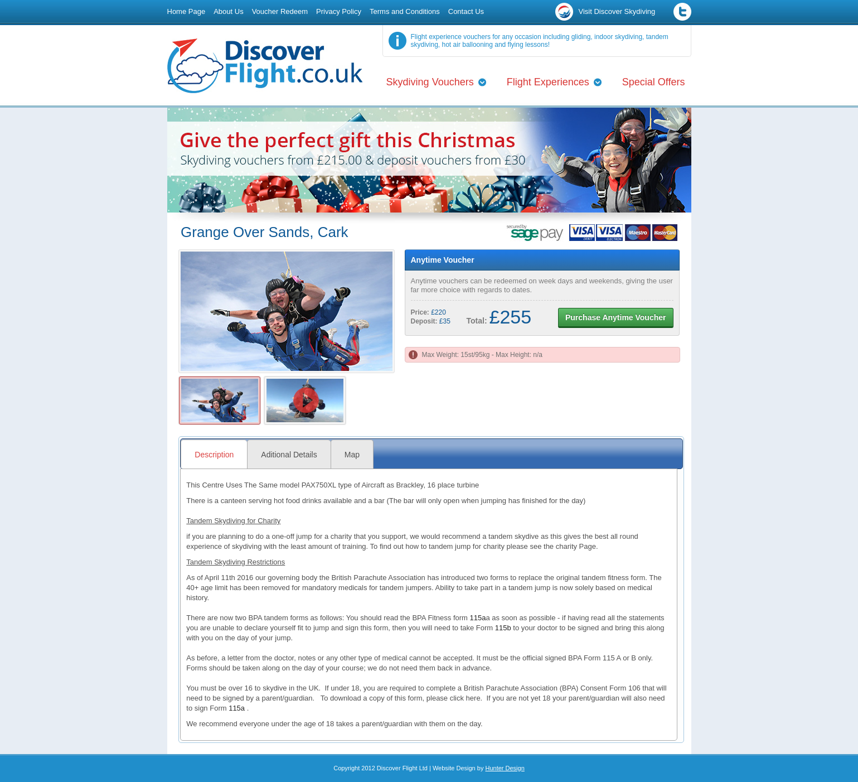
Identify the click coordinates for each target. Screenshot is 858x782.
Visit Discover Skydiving (617, 11)
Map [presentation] (352, 454)
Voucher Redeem (280, 11)
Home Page (186, 11)
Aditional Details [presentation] (289, 454)
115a (478, 618)
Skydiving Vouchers (430, 82)
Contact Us (466, 11)
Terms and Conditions (405, 11)
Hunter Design (504, 768)
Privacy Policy (338, 11)
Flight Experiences (548, 82)
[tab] (214, 454)
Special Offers (653, 82)
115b (503, 628)
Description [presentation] (214, 454)
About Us (228, 11)
